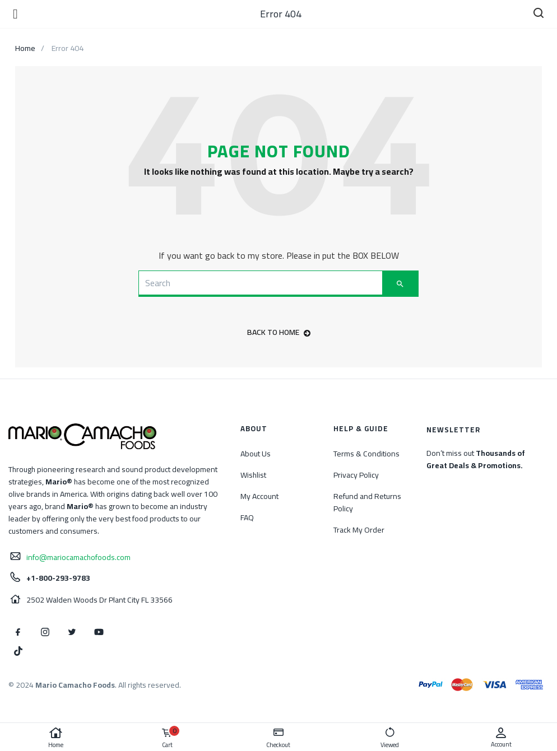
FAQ (247, 517)
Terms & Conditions (366, 453)
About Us (255, 453)
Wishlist (253, 475)
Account (501, 738)
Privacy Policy (356, 475)
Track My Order (358, 530)
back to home (278, 332)
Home (56, 738)
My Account (259, 496)
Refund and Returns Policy (367, 502)
